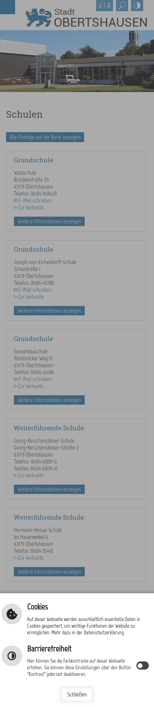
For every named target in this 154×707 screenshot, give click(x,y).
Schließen (77, 694)
